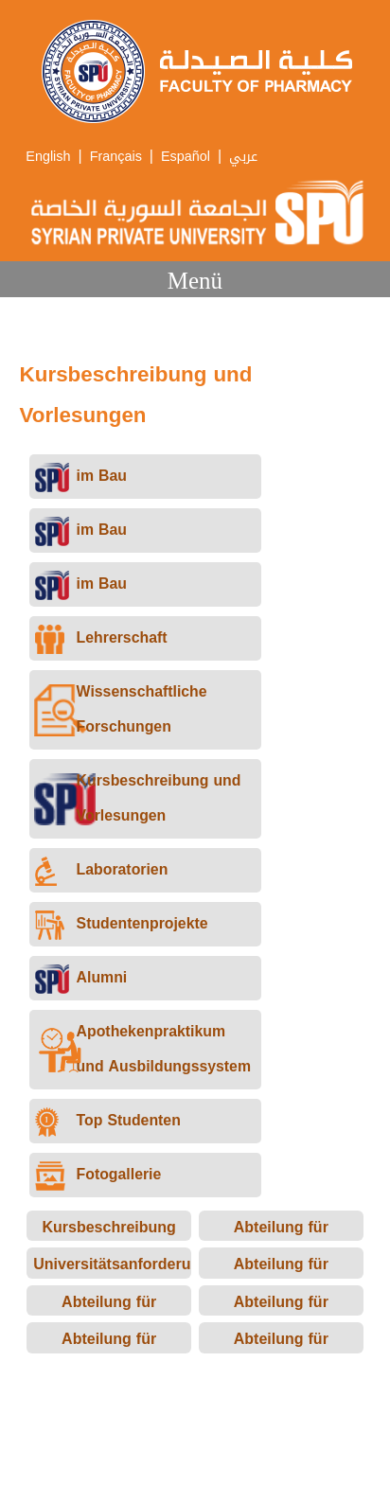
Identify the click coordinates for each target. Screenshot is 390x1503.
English (48, 156)
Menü (195, 280)
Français (116, 156)
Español (185, 156)
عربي (243, 156)
